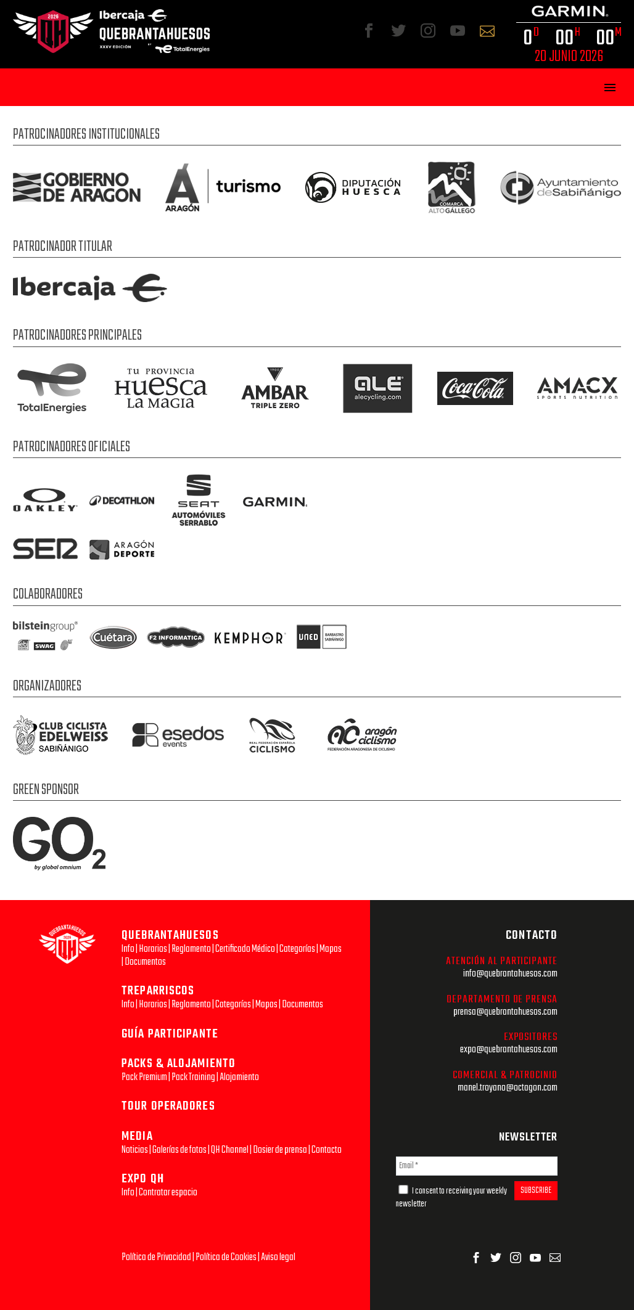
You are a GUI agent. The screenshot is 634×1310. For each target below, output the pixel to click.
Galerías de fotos (179, 1150)
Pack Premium (144, 1077)
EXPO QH (142, 1179)
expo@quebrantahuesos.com (509, 1049)
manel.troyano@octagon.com (508, 1087)
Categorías (297, 949)
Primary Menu (609, 87)
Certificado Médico (245, 949)
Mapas (330, 949)
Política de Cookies (226, 1257)
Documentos (145, 962)
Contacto (326, 1150)
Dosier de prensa (280, 1150)
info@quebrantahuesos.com (510, 973)
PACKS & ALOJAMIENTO (178, 1063)
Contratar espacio (168, 1192)
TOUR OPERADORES (168, 1106)
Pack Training (193, 1077)
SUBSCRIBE (536, 1191)
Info (127, 949)
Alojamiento (239, 1077)
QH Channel (230, 1150)
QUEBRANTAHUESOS (170, 935)
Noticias (134, 1150)
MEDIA (137, 1136)
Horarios (153, 949)
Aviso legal (278, 1257)
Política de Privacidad (156, 1257)
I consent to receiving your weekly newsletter (451, 1198)
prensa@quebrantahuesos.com (505, 1012)
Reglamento (191, 949)
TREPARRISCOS (157, 991)
